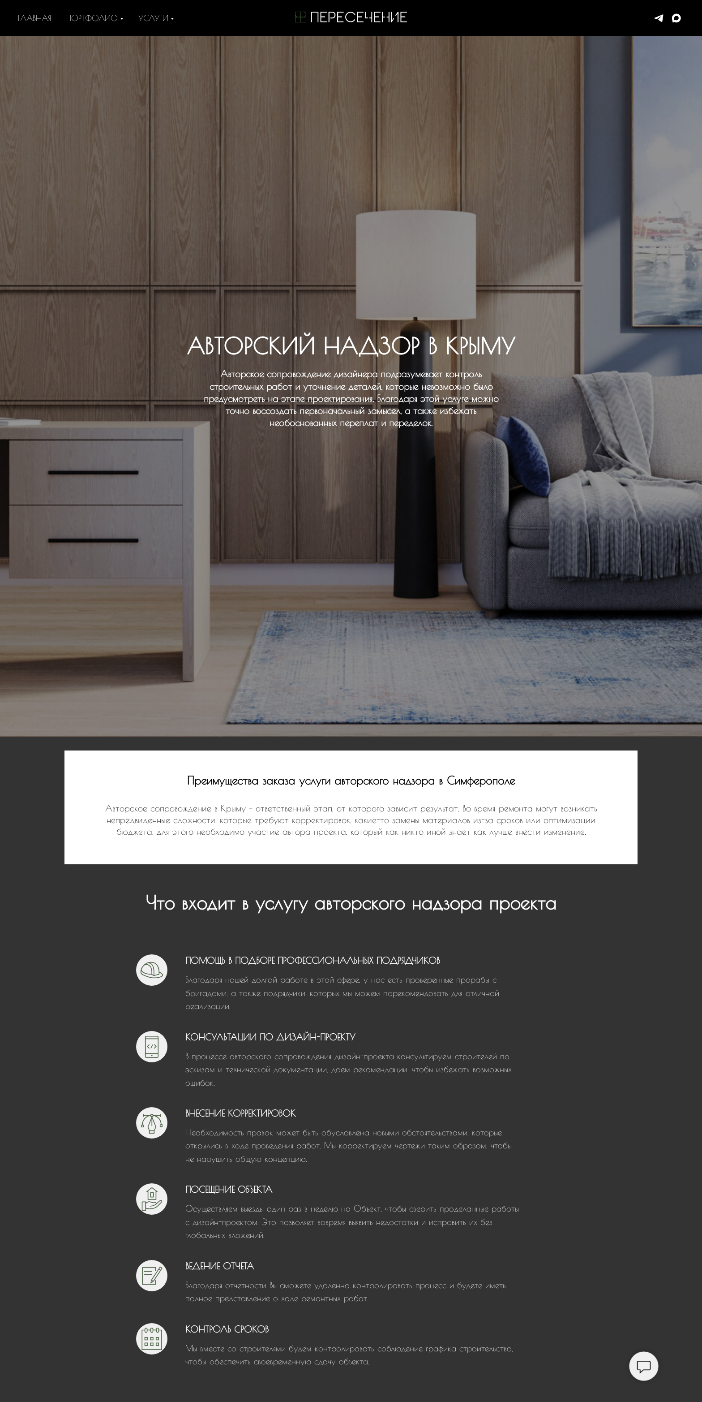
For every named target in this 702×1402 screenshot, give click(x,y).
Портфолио (92, 18)
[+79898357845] (658, 18)
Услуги (153, 18)
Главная (34, 18)
